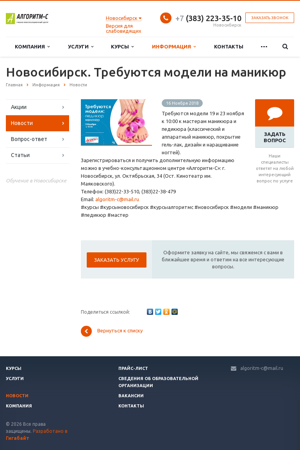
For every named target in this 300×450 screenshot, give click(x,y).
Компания (32, 47)
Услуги (80, 47)
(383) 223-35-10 (208, 18)
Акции (19, 107)
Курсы (122, 47)
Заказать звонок (269, 18)
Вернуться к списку (112, 331)
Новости (22, 123)
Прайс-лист (133, 368)
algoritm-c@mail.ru (117, 199)
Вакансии (131, 395)
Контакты (228, 46)
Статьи (20, 155)
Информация (174, 47)
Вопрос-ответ (29, 139)
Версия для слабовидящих (123, 28)
